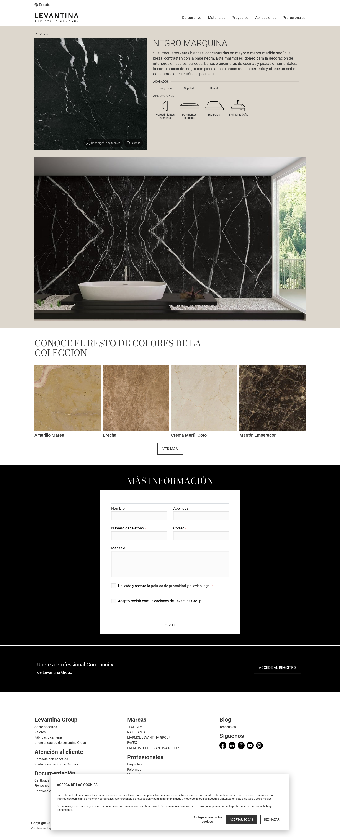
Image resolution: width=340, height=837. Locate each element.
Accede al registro (277, 667)
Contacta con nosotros (51, 759)
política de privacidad (168, 586)
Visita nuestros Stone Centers (56, 764)
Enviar (170, 625)
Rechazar (272, 819)
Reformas (134, 770)
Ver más (170, 449)
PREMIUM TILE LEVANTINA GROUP (153, 748)
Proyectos (134, 764)
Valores (40, 732)
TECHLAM (134, 727)
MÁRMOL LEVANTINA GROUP (148, 737)
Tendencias (227, 727)
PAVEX (132, 743)
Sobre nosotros (45, 727)
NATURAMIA (136, 732)
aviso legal (202, 586)
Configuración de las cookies (207, 819)
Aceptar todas (241, 819)
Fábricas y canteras (48, 737)
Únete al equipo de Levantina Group (60, 743)
